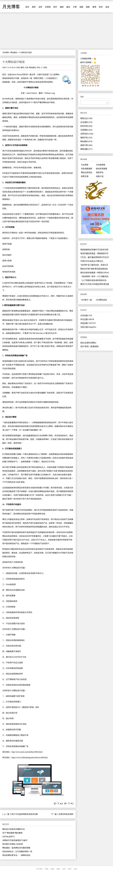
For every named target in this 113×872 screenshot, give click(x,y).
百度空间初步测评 (65, 814)
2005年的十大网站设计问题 (13, 568)
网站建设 (13, 52)
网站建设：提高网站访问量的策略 (16, 848)
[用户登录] (84, 346)
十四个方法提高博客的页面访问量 (24, 814)
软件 (55, 7)
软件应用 (86, 126)
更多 (107, 7)
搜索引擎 (86, 145)
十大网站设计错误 (13, 61)
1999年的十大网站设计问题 (13, 690)
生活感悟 (86, 122)
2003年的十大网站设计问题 (13, 629)
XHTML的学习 (8, 837)
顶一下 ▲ (58, 803)
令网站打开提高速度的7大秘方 (14, 840)
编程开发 (86, 138)
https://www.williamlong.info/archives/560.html (30, 757)
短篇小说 (99, 176)
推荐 (34, 7)
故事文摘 (84, 176)
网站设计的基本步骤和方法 (13, 829)
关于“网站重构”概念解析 (12, 833)
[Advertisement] (56, 31)
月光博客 (11, 6)
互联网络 (86, 130)
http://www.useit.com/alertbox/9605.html (27, 752)
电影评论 (99, 172)
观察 (88, 7)
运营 (63, 869)
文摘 (75, 869)
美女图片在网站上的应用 (12, 844)
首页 (27, 7)
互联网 (48, 7)
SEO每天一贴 (86, 300)
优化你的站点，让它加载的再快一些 (17, 851)
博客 (46, 869)
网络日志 (86, 118)
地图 (81, 7)
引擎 (75, 7)
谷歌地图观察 (86, 169)
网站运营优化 (86, 172)
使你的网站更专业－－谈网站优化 (16, 855)
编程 (62, 7)
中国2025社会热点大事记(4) (91, 261)
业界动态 (86, 134)
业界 (40, 7)
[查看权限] (94, 346)
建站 (68, 7)
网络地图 (86, 149)
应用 (69, 869)
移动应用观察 (101, 169)
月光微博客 (100, 165)
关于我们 (39, 869)
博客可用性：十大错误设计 (45, 78)
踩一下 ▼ (68, 803)
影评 (101, 7)
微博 (94, 7)
